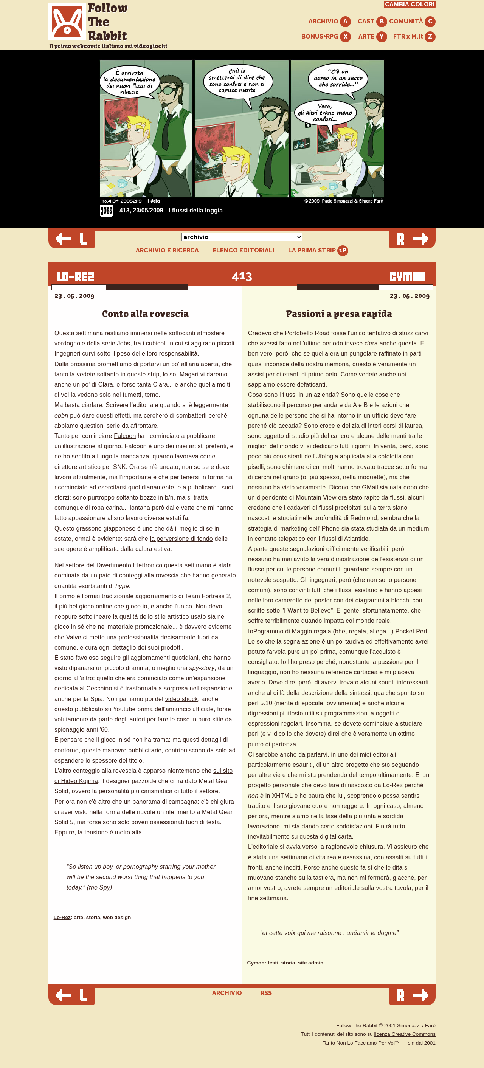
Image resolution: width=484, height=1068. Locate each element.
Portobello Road (307, 333)
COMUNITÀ (412, 21)
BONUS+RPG (326, 36)
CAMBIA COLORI (409, 4)
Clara (105, 384)
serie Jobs (116, 343)
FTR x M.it (414, 36)
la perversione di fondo (181, 539)
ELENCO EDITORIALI (244, 250)
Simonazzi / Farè (416, 1025)
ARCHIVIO (330, 21)
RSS (266, 993)
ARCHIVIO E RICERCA (167, 250)
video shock (181, 699)
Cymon (256, 963)
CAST (372, 21)
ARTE (372, 36)
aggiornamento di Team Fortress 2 (182, 596)
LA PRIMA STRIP (318, 250)
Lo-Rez (62, 917)
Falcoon (125, 436)
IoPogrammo (266, 631)
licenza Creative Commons (405, 1034)
